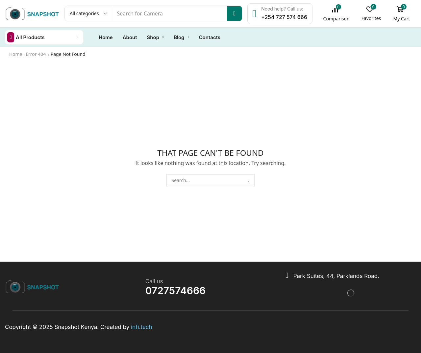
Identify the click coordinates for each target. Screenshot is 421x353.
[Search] (235, 13)
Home (15, 54)
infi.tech (141, 326)
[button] (338, 13)
